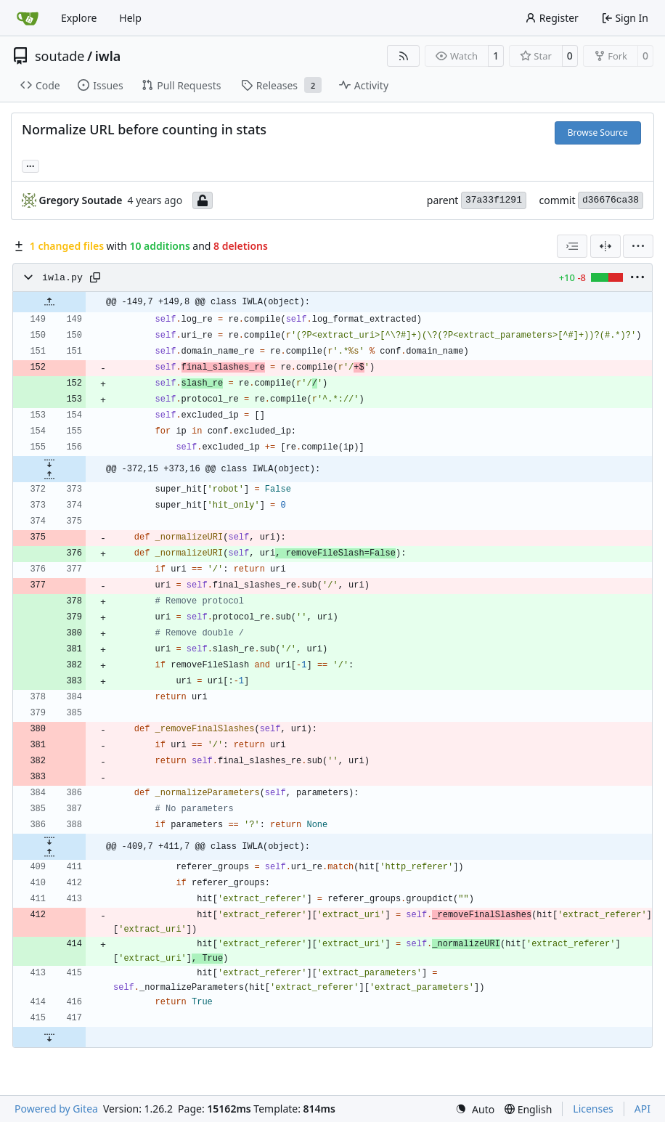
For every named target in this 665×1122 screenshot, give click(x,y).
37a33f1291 (493, 200)
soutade (59, 56)
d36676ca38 (610, 200)
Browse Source (598, 132)
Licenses (593, 1108)
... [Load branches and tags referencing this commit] (30, 165)
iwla (108, 56)
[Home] (27, 18)
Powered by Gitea (56, 1108)
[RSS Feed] (403, 56)
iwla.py (62, 277)
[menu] (638, 246)
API (642, 1108)
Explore (79, 18)
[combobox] (572, 246)
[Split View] (605, 246)
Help (130, 18)
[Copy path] (95, 277)
